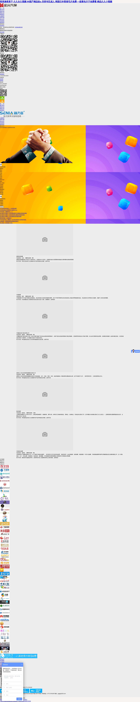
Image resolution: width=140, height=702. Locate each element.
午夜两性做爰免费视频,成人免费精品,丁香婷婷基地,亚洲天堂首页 (15, 701)
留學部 (1, 80)
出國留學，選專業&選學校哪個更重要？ (9, 221)
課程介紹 (2, 11)
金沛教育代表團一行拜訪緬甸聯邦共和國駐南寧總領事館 (13, 213)
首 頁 (2, 8)
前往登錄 (2, 32)
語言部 (1, 79)
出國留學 (2, 16)
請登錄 (16, 27)
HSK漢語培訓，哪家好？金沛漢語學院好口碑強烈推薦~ (13, 219)
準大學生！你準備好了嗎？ (6, 223)
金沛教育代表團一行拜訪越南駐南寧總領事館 (10, 216)
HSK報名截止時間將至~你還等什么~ (8, 210)
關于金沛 (2, 9)
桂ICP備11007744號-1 (36, 693)
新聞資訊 (2, 14)
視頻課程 (2, 20)
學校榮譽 (2, 660)
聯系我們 (2, 22)
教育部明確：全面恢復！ (6, 218)
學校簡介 (2, 659)
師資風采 (2, 662)
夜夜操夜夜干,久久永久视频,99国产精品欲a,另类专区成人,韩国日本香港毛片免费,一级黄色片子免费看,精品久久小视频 (56, 1)
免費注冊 (20, 27)
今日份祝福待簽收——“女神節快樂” (8, 208)
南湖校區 (2, 25)
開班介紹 (2, 12)
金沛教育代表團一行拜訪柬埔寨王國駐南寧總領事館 (12, 214)
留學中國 (2, 17)
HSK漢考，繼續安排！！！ (6, 211)
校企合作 (2, 19)
